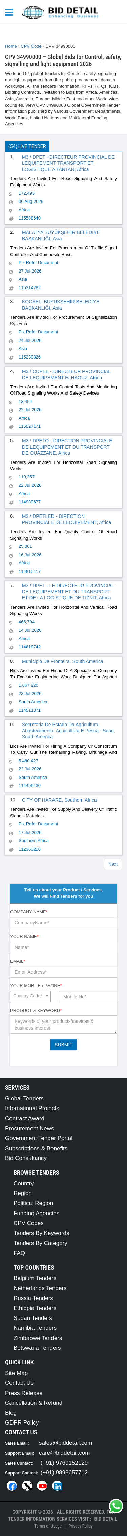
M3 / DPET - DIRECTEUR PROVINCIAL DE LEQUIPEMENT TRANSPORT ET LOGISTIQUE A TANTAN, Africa (68, 163)
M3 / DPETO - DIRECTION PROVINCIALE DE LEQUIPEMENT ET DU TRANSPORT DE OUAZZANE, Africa (67, 447)
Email (17, 961)
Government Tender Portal (38, 1138)
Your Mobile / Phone (36, 985)
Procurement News (29, 1128)
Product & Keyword (36, 1010)
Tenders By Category (40, 1243)
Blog (11, 1413)
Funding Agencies (36, 1213)
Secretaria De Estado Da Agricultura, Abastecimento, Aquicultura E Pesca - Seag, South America (68, 730)
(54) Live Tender (27, 146)
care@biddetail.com (64, 1453)
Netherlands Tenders (40, 1288)
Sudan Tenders (33, 1318)
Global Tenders (24, 1098)
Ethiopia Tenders (35, 1308)
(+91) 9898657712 (64, 1472)
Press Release (24, 1393)
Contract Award (24, 1118)
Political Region (33, 1203)
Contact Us (19, 1383)
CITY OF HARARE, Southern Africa (59, 800)
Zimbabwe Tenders (38, 1338)
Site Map (16, 1373)
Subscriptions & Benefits (36, 1148)
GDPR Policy (22, 1422)
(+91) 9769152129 (64, 1463)
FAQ (19, 1253)
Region (23, 1193)
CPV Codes (29, 1223)
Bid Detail (105, 1519)
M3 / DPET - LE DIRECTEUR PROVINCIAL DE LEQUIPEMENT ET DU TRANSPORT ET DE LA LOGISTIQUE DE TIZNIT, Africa (68, 591)
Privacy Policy (80, 1526)
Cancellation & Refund (33, 1403)
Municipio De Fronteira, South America (62, 661)
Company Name (29, 911)
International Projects (32, 1108)
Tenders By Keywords (41, 1233)
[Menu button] (11, 11)
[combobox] (30, 996)
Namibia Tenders (35, 1328)
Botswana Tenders (37, 1348)
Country (24, 1183)
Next (113, 864)
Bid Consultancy (26, 1158)
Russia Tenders (33, 1298)
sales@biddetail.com (65, 1442)
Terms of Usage (47, 1526)
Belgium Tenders (35, 1278)
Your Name (24, 936)
